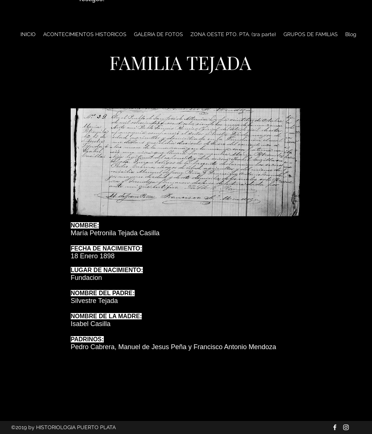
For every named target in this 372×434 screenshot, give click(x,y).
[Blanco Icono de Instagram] (346, 427)
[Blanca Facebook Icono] (335, 427)
